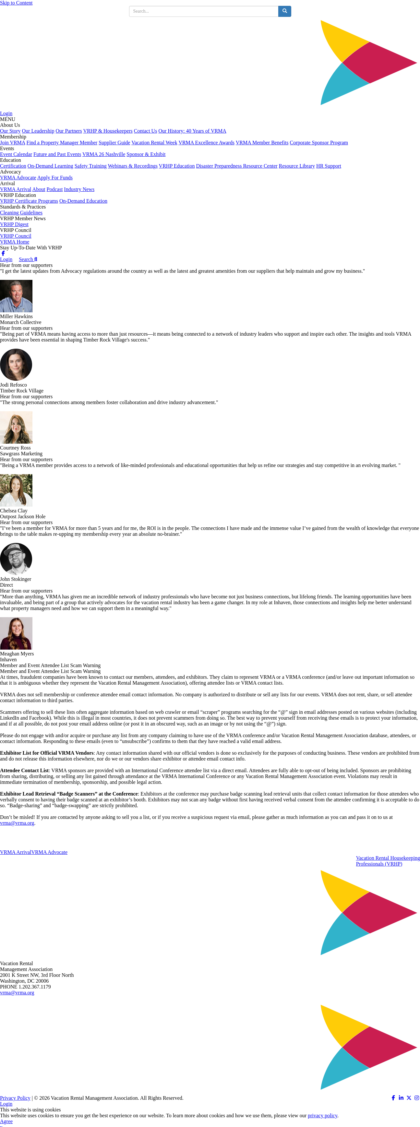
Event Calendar (16, 154)
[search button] (284, 11)
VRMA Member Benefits (262, 142)
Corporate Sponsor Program (319, 142)
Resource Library (297, 166)
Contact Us (145, 131)
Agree (6, 1121)
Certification (13, 166)
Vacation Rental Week (154, 142)
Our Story (10, 131)
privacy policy (322, 1115)
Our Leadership (38, 131)
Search (28, 259)
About (38, 189)
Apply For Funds (55, 177)
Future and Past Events (57, 154)
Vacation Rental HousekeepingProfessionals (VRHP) (388, 861)
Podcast (55, 189)
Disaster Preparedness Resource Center (237, 166)
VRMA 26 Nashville (103, 154)
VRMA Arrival (15, 189)
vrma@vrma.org (17, 823)
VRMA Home (14, 242)
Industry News (79, 189)
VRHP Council (15, 236)
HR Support (328, 166)
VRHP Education (177, 166)
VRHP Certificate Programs (29, 201)
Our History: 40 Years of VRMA (192, 131)
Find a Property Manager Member (62, 142)
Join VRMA (12, 142)
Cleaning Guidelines (21, 212)
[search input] (204, 11)
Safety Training (91, 166)
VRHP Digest (14, 224)
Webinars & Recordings (133, 166)
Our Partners (69, 131)
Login (6, 113)
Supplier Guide (114, 142)
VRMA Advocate (18, 177)
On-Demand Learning (50, 166)
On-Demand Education (83, 201)
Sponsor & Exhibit (145, 154)
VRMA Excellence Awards (206, 142)
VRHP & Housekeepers (108, 131)
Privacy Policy (15, 1098)
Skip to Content (16, 3)
